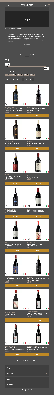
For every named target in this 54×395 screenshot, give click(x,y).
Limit (26, 79)
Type (7, 75)
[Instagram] (25, 389)
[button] (5, 5)
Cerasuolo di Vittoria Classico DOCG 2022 (13, 244)
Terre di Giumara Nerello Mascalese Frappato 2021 (37, 109)
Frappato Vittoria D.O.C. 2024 (37, 142)
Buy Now (16, 115)
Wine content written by (27, 393)
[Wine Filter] (45, 5)
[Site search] (27, 9)
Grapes (26, 75)
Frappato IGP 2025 (33, 176)
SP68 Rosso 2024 (10, 210)
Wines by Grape (11, 28)
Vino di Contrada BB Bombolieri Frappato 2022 (14, 348)
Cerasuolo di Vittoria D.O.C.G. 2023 (13, 176)
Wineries (20, 75)
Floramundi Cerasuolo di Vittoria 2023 (14, 279)
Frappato (19, 28)
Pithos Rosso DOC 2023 (35, 210)
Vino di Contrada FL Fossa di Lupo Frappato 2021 (37, 313)
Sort (7, 79)
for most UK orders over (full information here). (26, 1)
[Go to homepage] (27, 5)
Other (32, 75)
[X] (28, 389)
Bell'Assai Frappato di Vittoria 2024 (35, 244)
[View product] (16, 95)
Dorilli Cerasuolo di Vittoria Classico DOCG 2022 (38, 279)
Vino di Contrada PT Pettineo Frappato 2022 (38, 348)
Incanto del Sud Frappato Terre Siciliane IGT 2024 (14, 109)
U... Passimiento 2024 (12, 142)
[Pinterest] (31, 389)
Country (13, 75)
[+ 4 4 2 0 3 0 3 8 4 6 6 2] (8, 5)
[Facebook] (22, 389)
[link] (48, 5)
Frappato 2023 (10, 313)
